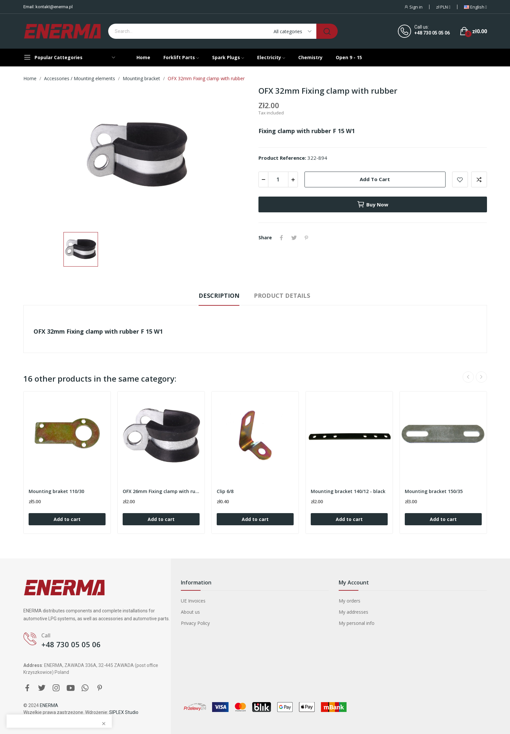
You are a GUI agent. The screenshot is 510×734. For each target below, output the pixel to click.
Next (481, 377)
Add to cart (375, 179)
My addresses (353, 612)
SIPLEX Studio (123, 712)
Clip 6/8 (225, 491)
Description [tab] (219, 295)
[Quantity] (278, 179)
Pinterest (306, 238)
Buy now (372, 204)
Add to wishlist (460, 179)
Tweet (294, 238)
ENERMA (49, 705)
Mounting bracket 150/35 (434, 491)
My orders (349, 601)
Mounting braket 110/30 (56, 491)
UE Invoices (193, 601)
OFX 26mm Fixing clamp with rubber (161, 491)
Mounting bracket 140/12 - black (348, 491)
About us (190, 612)
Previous (468, 377)
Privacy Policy (195, 623)
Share (281, 238)
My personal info (357, 623)
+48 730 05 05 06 (432, 33)
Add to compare (479, 179)
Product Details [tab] (282, 295)
